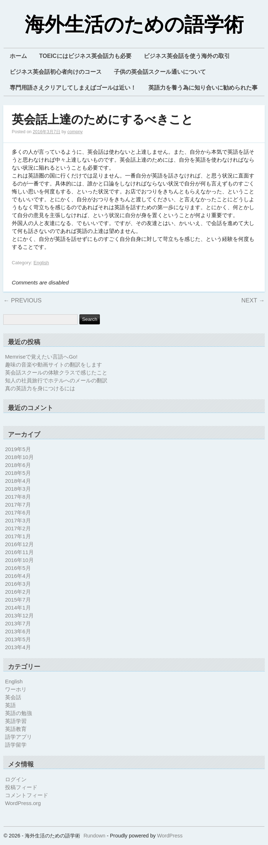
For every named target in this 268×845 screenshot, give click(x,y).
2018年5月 (18, 473)
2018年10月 (19, 457)
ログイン (16, 779)
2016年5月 (18, 568)
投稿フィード (21, 787)
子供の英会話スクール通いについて (160, 72)
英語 (10, 705)
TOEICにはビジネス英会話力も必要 (85, 56)
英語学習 (16, 721)
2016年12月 (19, 544)
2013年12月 (19, 615)
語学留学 (16, 745)
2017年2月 (18, 528)
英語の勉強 (18, 713)
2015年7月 (18, 600)
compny (75, 131)
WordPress (169, 836)
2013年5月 (18, 639)
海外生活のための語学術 (134, 25)
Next (253, 300)
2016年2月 (18, 592)
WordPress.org (23, 803)
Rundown (94, 836)
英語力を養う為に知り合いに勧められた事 (203, 88)
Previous (22, 300)
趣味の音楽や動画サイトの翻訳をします (53, 364)
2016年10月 (19, 560)
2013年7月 (18, 623)
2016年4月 (18, 576)
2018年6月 (18, 465)
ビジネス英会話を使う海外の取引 (187, 56)
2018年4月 (18, 481)
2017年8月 (18, 497)
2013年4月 (18, 647)
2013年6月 (18, 631)
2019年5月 (18, 449)
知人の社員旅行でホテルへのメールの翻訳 (56, 380)
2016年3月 (18, 584)
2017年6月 (18, 512)
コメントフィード (26, 795)
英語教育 (16, 729)
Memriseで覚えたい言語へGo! (41, 357)
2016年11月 (19, 552)
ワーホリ (16, 689)
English (41, 262)
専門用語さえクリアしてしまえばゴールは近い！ (73, 88)
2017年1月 (18, 536)
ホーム (18, 56)
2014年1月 (18, 607)
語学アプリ (18, 737)
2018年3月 (18, 489)
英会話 (13, 697)
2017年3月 (18, 520)
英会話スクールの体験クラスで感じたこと (56, 372)
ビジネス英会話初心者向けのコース (56, 72)
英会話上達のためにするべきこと (102, 120)
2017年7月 (18, 505)
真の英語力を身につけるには (40, 388)
